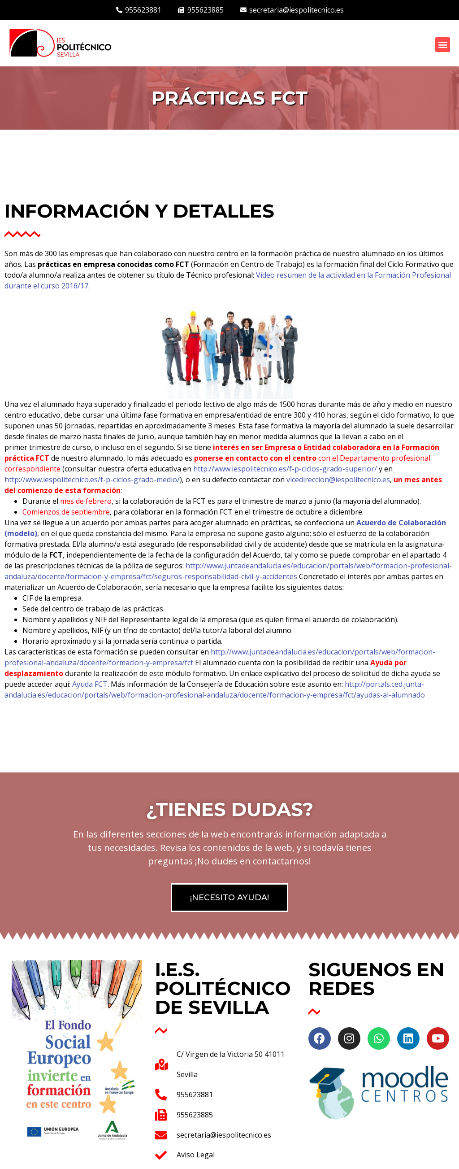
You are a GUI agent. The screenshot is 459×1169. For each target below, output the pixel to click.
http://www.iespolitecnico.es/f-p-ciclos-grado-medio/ (92, 479)
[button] (442, 44)
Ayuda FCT (90, 684)
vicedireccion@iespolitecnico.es (338, 479)
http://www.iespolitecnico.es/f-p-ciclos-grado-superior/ (285, 469)
